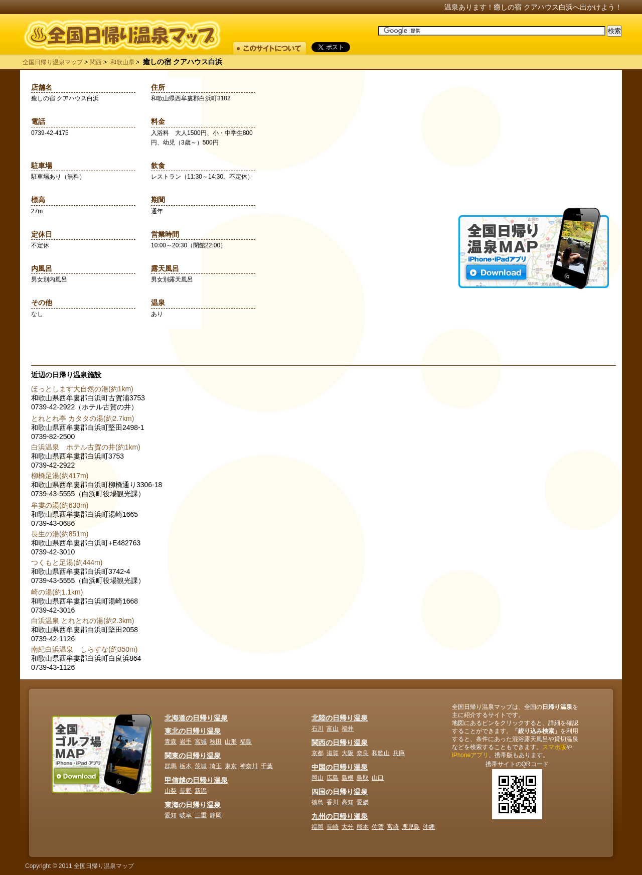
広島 (333, 777)
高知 (348, 802)
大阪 (348, 753)
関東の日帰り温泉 (193, 756)
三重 (201, 815)
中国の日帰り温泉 (339, 767)
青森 (171, 741)
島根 (348, 777)
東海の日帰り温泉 (193, 805)
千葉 (267, 766)
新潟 (201, 790)
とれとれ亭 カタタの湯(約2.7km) (82, 418)
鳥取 (363, 777)
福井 (348, 728)
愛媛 (363, 802)
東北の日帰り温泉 (193, 731)
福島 (246, 741)
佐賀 (378, 826)
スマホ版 (554, 747)
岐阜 (186, 815)
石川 (317, 728)
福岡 (317, 826)
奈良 (363, 753)
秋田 (216, 741)
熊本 (363, 826)
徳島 (317, 802)
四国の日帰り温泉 (339, 792)
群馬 (171, 766)
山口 (378, 777)
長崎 (333, 826)
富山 (333, 728)
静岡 (216, 815)
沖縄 (429, 826)
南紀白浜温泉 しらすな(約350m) (84, 649)
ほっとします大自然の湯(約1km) (82, 389)
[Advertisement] (533, 145)
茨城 (201, 766)
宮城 (201, 741)
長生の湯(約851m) (59, 534)
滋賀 (333, 753)
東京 (231, 766)
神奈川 (249, 766)
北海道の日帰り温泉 (196, 718)
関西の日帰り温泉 (339, 743)
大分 (348, 826)
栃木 (186, 766)
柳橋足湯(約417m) (59, 476)
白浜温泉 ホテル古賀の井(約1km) (85, 447)
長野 (186, 790)
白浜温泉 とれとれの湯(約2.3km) (82, 621)
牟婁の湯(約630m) (59, 505)
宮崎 (393, 826)
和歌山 (381, 753)
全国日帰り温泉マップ (53, 62)
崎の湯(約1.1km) (57, 592)
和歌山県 (122, 62)
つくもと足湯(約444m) (66, 562)
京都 (317, 753)
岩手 (186, 741)
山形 (231, 741)
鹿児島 (411, 826)
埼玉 (216, 766)
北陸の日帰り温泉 (339, 718)
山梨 (171, 790)
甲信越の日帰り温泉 (196, 780)
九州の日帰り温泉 (339, 816)
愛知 (171, 815)
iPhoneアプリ (470, 755)
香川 (333, 802)
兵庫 (399, 753)
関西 (96, 62)
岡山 (317, 777)
